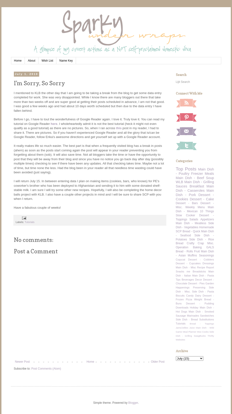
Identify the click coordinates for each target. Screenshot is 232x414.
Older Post (158, 361)
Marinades (193, 315)
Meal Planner (189, 331)
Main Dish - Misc (186, 267)
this (119, 128)
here (54, 124)
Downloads (182, 307)
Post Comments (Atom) (46, 368)
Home (18, 60)
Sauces (181, 186)
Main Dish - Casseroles (195, 188)
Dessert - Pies (196, 283)
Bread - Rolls (184, 251)
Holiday (194, 307)
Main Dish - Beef (190, 178)
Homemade (206, 227)
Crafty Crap (195, 243)
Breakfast (197, 186)
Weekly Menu (195, 207)
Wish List (47, 60)
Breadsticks (199, 271)
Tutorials (29, 222)
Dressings (208, 263)
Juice (191, 327)
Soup (210, 178)
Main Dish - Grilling (199, 182)
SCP (179, 231)
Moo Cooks (203, 331)
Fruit (197, 251)
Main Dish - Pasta (203, 275)
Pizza (189, 299)
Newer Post (22, 361)
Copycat (180, 259)
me (188, 271)
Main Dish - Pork (195, 193)
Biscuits (180, 295)
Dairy (198, 295)
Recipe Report (205, 267)
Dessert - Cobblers (201, 259)
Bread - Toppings (202, 323)
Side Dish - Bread (187, 319)
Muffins (192, 255)
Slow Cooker (185, 215)
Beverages (188, 279)
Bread (179, 243)
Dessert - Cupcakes (188, 263)
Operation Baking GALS (195, 247)
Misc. (210, 243)
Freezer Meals (202, 173)
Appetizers (207, 219)
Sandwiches (207, 315)
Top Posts (186, 168)
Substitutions (206, 319)
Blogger (133, 402)
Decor (198, 279)
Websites (180, 339)
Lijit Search (183, 82)
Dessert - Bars (187, 203)
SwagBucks (200, 335)
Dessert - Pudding (200, 303)
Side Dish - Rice (201, 239)
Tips (178, 279)
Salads (193, 219)
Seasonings (206, 255)
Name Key (66, 60)
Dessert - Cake (202, 199)
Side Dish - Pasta (203, 291)
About (31, 60)
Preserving (199, 287)
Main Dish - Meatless (191, 223)
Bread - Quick (191, 231)
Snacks (180, 271)
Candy (190, 295)
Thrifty (211, 335)
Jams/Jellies (182, 327)
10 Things (207, 211)
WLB (179, 182)
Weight (198, 299)
